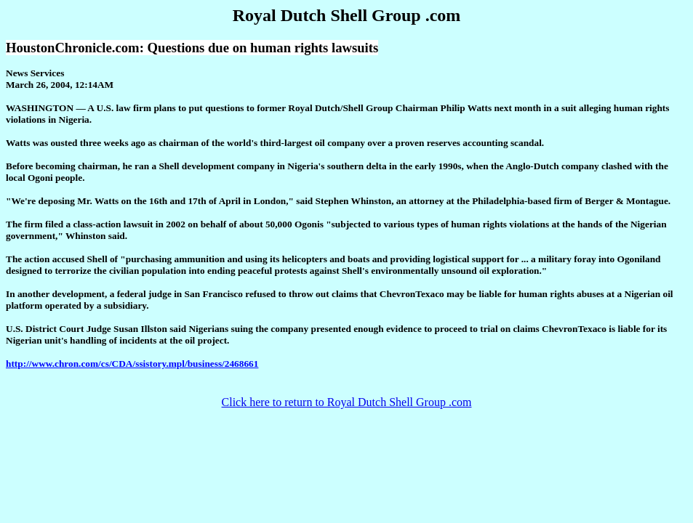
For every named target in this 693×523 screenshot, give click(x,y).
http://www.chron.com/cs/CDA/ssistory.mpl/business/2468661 (132, 363)
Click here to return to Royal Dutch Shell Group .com (347, 402)
